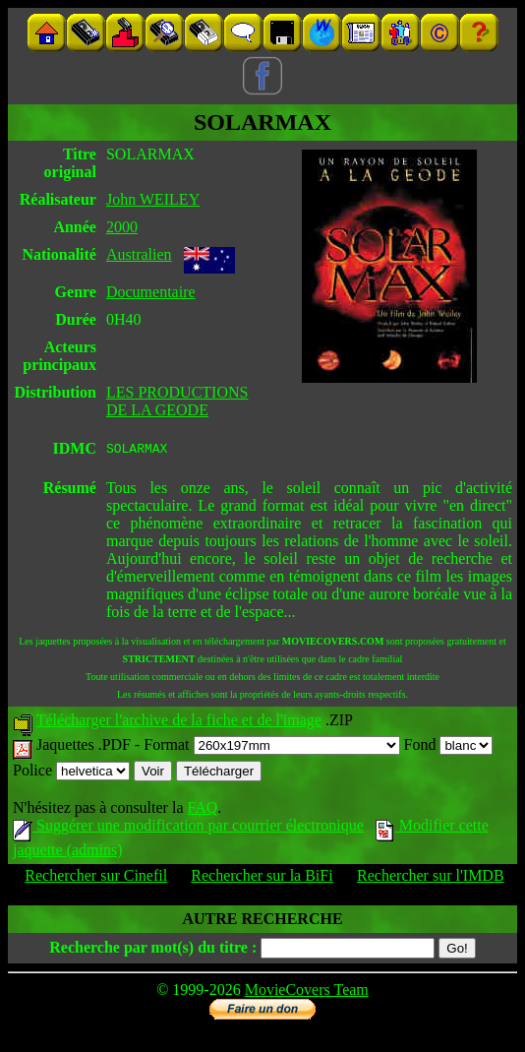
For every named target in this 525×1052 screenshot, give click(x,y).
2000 (122, 226)
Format (271, 747)
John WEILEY (153, 199)
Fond (449, 747)
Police (71, 773)
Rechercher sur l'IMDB (430, 878)
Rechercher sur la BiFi (261, 878)
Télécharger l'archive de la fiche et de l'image (178, 722)
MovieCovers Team (307, 992)
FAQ (202, 810)
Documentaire (151, 291)
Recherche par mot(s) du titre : (153, 950)
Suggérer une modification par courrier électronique (188, 828)
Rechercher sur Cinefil (96, 878)
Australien (139, 254)
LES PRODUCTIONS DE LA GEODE (177, 401)
